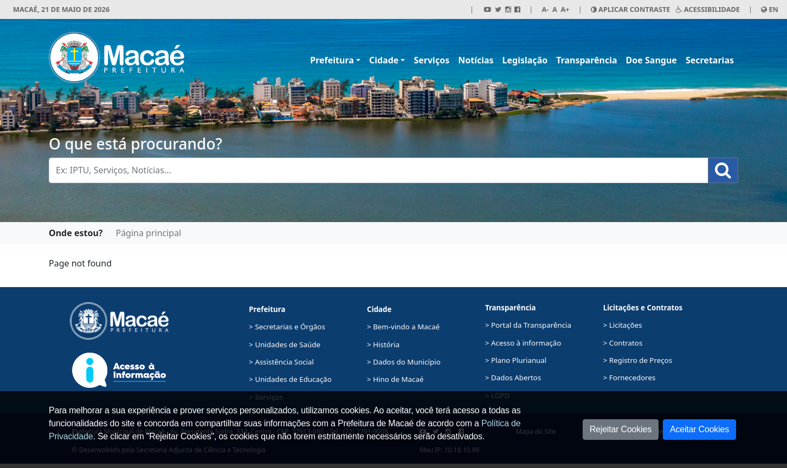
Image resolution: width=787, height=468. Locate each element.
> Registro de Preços (637, 360)
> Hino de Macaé (395, 379)
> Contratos (623, 343)
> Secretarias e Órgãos (287, 327)
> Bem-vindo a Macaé (403, 327)
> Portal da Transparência (528, 325)
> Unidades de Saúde (284, 344)
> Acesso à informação (523, 343)
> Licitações (622, 325)
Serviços (431, 60)
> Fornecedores (629, 377)
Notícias (475, 60)
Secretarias (710, 60)
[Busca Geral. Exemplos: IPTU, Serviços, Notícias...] (378, 170)
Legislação (525, 60)
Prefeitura (332, 60)
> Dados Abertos (513, 377)
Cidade (383, 60)
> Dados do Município (404, 362)
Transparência (586, 60)
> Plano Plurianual (515, 360)
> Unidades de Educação (290, 379)
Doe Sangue (651, 60)
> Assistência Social (281, 362)
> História (383, 344)
